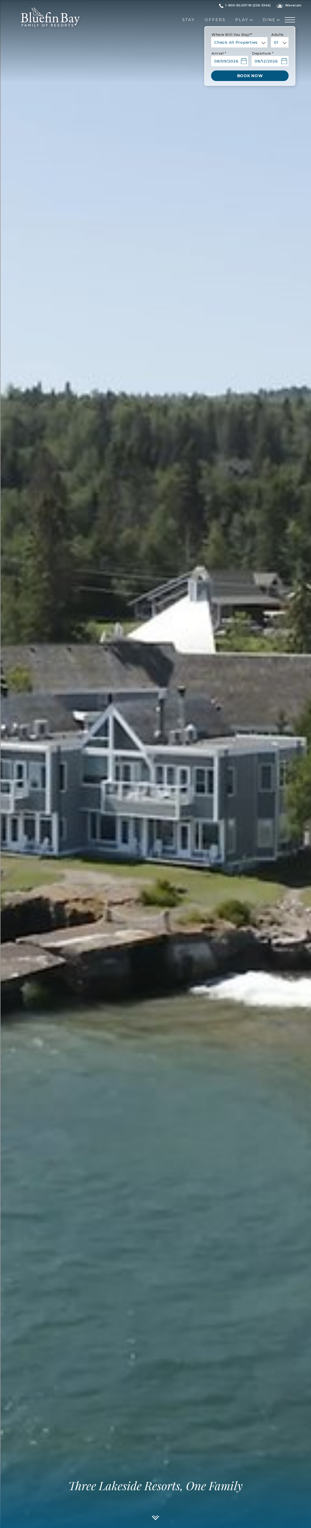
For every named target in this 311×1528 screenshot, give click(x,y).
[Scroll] (155, 1519)
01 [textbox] (276, 42)
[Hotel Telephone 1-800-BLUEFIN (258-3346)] (248, 5)
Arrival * (219, 53)
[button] (229, 59)
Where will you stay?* (232, 35)
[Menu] (291, 20)
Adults (277, 35)
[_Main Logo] (38, 20)
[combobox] (239, 42)
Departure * (262, 53)
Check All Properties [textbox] (236, 42)
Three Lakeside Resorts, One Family (155, 1486)
